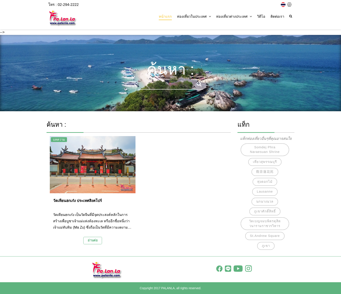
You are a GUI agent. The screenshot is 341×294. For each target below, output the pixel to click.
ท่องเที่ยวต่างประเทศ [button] (234, 16)
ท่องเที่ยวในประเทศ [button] (194, 16)
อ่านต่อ (93, 240)
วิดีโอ (261, 16)
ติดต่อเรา (277, 16)
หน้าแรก (165, 16)
